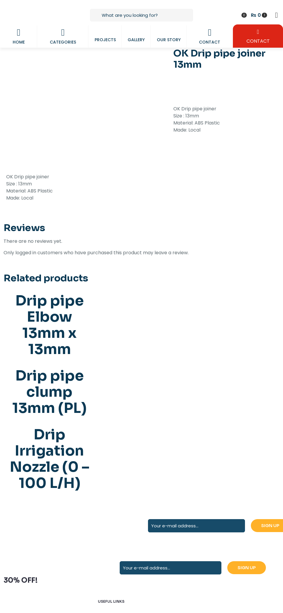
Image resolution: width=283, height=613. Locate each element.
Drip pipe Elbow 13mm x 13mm (49, 325)
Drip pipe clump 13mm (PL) (49, 392)
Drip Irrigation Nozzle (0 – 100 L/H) (49, 459)
